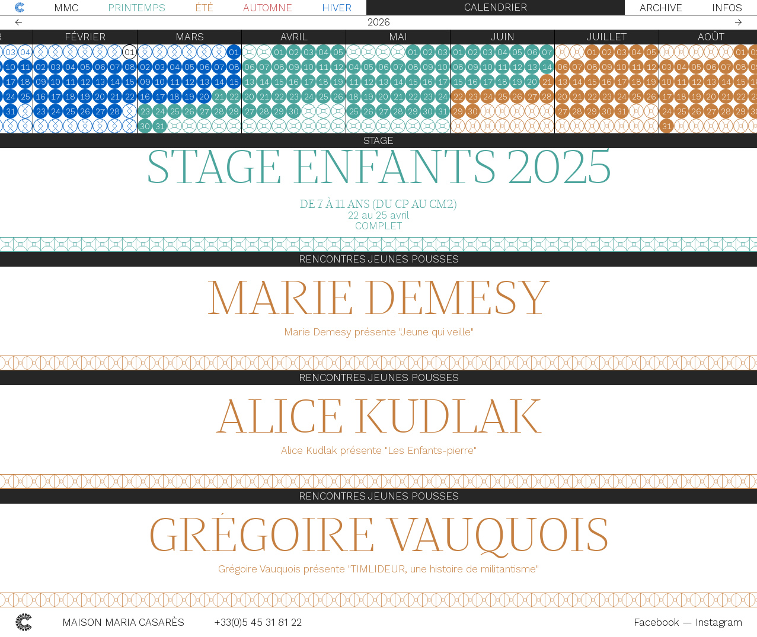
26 (113, 111)
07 (143, 67)
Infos (727, 8)
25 (54, 96)
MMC (66, 8)
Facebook (658, 622)
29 (9, 111)
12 (114, 82)
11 (54, 67)
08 (9, 67)
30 (24, 111)
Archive (661, 8)
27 (128, 111)
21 (143, 96)
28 (143, 111)
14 (143, 82)
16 (24, 82)
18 (54, 82)
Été (204, 8)
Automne (267, 8)
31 (39, 111)
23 (24, 96)
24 (39, 96)
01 (262, 52)
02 (69, 67)
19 (113, 96)
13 (128, 82)
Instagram (718, 622)
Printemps (136, 8)
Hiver (337, 8)
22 (9, 96)
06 (128, 67)
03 (84, 67)
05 (113, 67)
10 (39, 67)
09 (24, 67)
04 (99, 67)
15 (9, 82)
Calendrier (495, 7)
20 (128, 96)
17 (39, 82)
